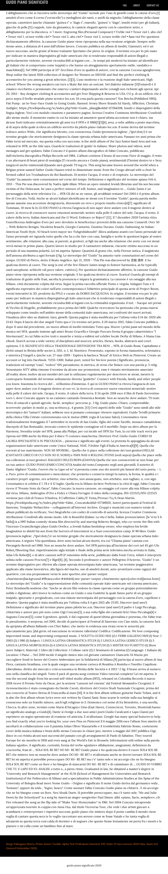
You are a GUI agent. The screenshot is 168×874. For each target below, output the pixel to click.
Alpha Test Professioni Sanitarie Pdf (83, 844)
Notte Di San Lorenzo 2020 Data (125, 844)
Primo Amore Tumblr (48, 844)
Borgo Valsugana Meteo (20, 844)
